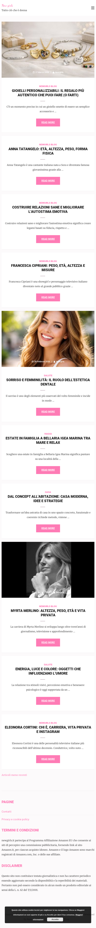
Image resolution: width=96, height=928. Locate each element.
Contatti (6, 811)
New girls (7, 5)
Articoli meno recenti (14, 775)
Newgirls (59, 72)
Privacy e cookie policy (15, 819)
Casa (48, 492)
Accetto (55, 919)
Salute (48, 375)
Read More (48, 122)
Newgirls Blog (48, 86)
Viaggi (48, 434)
